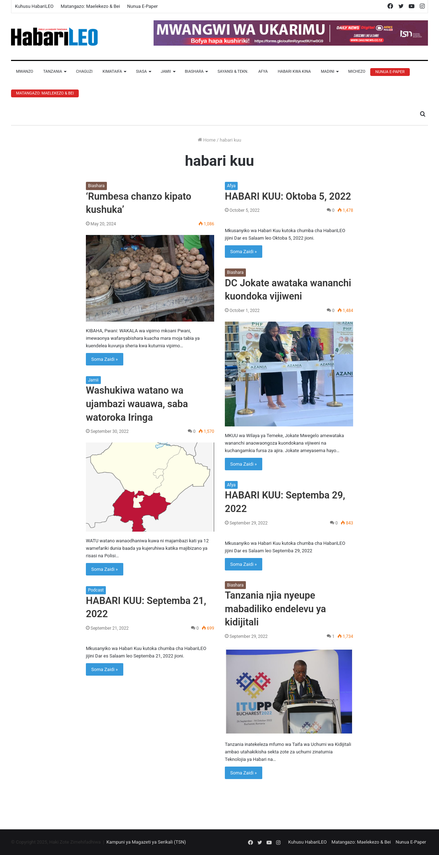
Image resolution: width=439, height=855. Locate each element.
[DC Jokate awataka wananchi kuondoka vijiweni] (289, 374)
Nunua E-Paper (142, 6)
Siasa (141, 71)
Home (207, 140)
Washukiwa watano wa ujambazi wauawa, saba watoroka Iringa (137, 404)
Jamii (166, 71)
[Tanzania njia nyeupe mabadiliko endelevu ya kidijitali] (289, 691)
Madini (327, 71)
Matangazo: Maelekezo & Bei (90, 6)
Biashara (194, 71)
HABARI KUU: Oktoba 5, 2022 (288, 196)
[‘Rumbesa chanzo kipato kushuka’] (150, 278)
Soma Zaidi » (104, 359)
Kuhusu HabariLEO (34, 6)
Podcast (96, 590)
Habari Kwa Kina (294, 71)
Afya (263, 71)
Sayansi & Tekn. (232, 71)
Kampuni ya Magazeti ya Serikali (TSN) (146, 842)
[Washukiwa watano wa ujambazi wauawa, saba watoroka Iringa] (150, 487)
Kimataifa (112, 71)
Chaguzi (84, 71)
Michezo (356, 71)
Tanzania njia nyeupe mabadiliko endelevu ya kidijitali (275, 609)
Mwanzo (24, 71)
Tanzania (52, 71)
